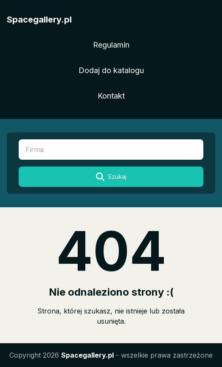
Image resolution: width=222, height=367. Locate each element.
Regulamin (111, 44)
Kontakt (111, 95)
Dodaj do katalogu (111, 70)
